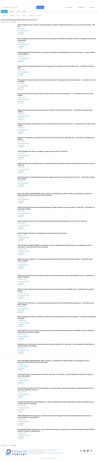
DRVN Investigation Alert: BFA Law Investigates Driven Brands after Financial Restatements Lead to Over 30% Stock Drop (52, 221)
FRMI (22, 339)
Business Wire (22, 32)
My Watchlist (81, 7)
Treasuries (39, 15)
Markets (4, 11)
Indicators (92, 7)
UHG (22, 254)
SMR (22, 133)
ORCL (22, 383)
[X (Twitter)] (80, 452)
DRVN (22, 216)
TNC (22, 89)
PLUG (22, 312)
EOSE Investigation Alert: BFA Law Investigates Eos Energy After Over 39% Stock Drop (42, 233)
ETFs (18, 11)
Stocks (11, 11)
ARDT (22, 298)
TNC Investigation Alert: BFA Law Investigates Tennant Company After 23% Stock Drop (42, 151)
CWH (22, 75)
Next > (14, 22)
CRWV (22, 268)
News (17, 15)
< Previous (3, 22)
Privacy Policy (50, 453)
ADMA (22, 61)
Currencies (23, 15)
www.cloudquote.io (53, 450)
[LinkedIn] (87, 452)
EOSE (22, 119)
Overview (12, 15)
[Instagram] (91, 452)
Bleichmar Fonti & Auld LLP (24, 30)
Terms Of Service (59, 453)
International (32, 15)
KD (21, 397)
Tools (24, 11)
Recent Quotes (68, 7)
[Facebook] (84, 452)
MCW (22, 34)
